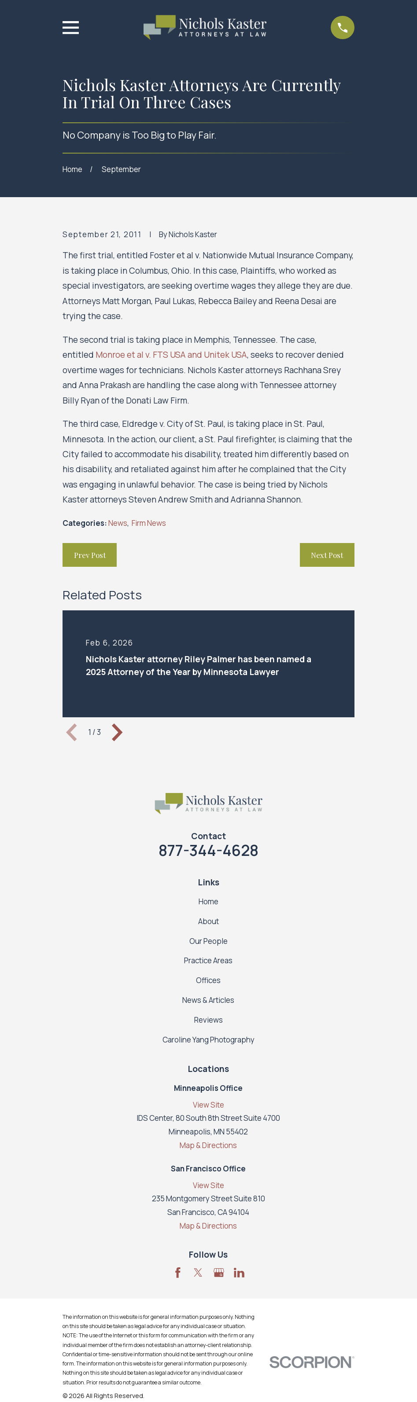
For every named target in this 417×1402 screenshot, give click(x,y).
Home (208, 901)
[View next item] (117, 732)
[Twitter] (198, 1272)
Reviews (208, 1020)
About (208, 921)
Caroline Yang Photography (208, 1040)
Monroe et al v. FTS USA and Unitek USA (171, 354)
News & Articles (208, 1000)
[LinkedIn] (239, 1272)
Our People (208, 941)
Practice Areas (208, 960)
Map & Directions (208, 1145)
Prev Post (90, 555)
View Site (208, 1105)
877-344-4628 (208, 850)
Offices (208, 980)
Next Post (327, 555)
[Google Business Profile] (219, 1272)
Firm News (149, 523)
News (117, 523)
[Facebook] (178, 1272)
